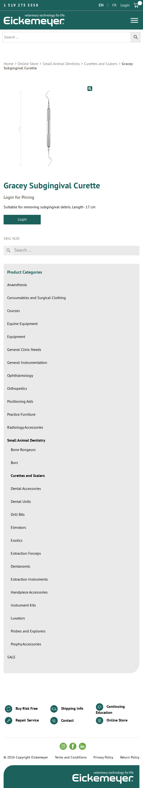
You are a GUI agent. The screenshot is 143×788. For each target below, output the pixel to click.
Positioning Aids (20, 401)
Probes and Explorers (28, 631)
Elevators (18, 527)
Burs (14, 463)
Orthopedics (17, 388)
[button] (89, 88)
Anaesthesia (17, 285)
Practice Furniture (21, 414)
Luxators (18, 618)
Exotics (17, 540)
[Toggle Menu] (134, 20)
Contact (62, 720)
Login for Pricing (19, 197)
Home (8, 64)
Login (125, 5)
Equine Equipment (22, 324)
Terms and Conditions (71, 757)
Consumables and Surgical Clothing (36, 298)
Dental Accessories (26, 489)
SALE (11, 657)
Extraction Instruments (29, 579)
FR (114, 5)
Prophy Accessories (26, 644)
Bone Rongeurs (23, 450)
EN (101, 5)
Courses (13, 311)
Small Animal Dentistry (61, 64)
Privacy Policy (103, 757)
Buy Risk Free (21, 709)
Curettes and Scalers (100, 64)
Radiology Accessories (25, 427)
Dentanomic (20, 566)
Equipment (16, 337)
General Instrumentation (27, 363)
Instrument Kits (23, 605)
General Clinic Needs (24, 350)
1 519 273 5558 (21, 5)
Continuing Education (110, 709)
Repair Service (22, 720)
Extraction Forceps (26, 553)
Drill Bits (18, 514)
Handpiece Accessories (29, 592)
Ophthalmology (20, 375)
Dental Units (21, 501)
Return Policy (129, 757)
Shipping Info (66, 709)
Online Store (28, 64)
